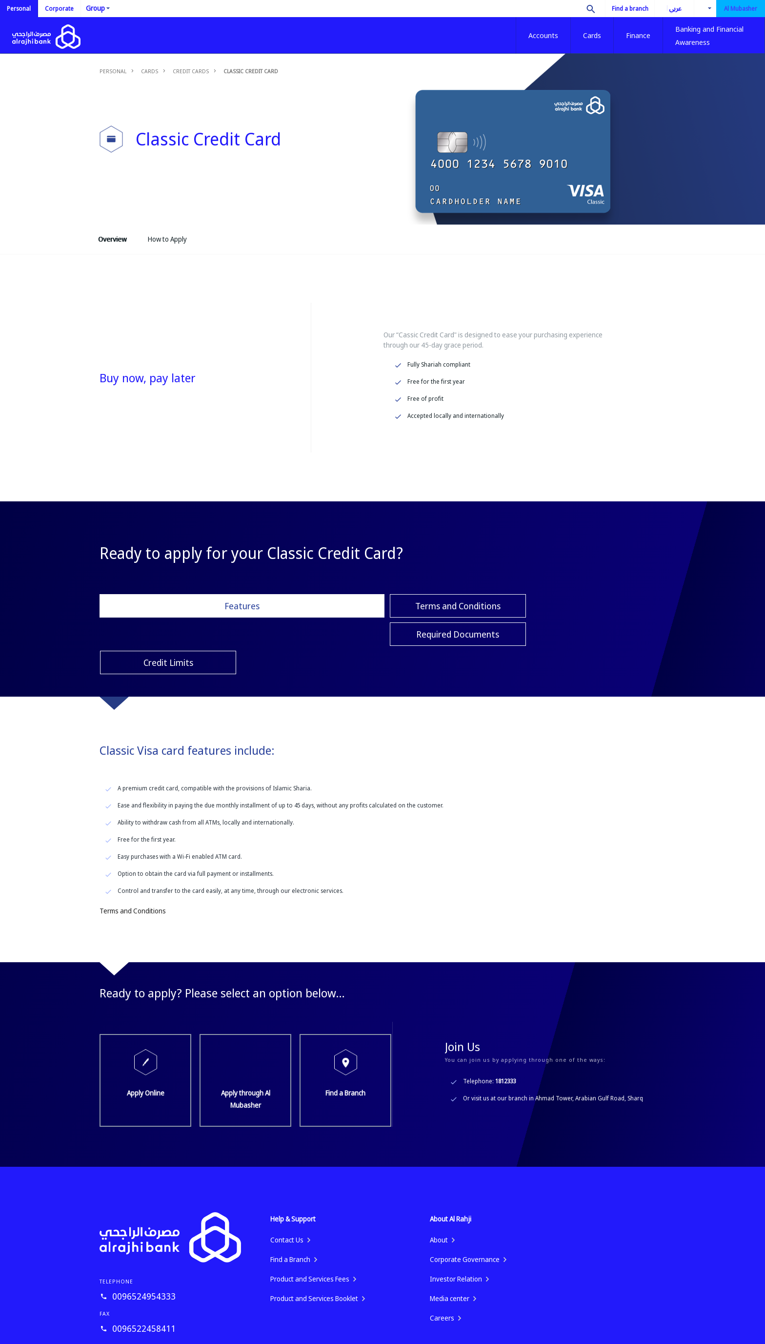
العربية (668, 8)
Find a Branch (346, 1023)
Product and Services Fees (309, 1222)
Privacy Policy (639, 1331)
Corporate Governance (465, 1202)
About (439, 1183)
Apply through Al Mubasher (246, 1023)
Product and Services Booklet (314, 1241)
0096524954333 (144, 1239)
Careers (442, 1261)
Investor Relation (456, 1222)
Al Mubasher (740, 8)
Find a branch (630, 8)
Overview (112, 239)
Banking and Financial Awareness (709, 35)
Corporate (59, 8)
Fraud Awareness (583, 1331)
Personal (19, 8)
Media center (449, 1241)
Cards (592, 35)
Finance (638, 35)
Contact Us (286, 1183)
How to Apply (167, 239)
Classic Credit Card (250, 71)
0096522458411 (144, 1272)
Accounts (543, 35)
